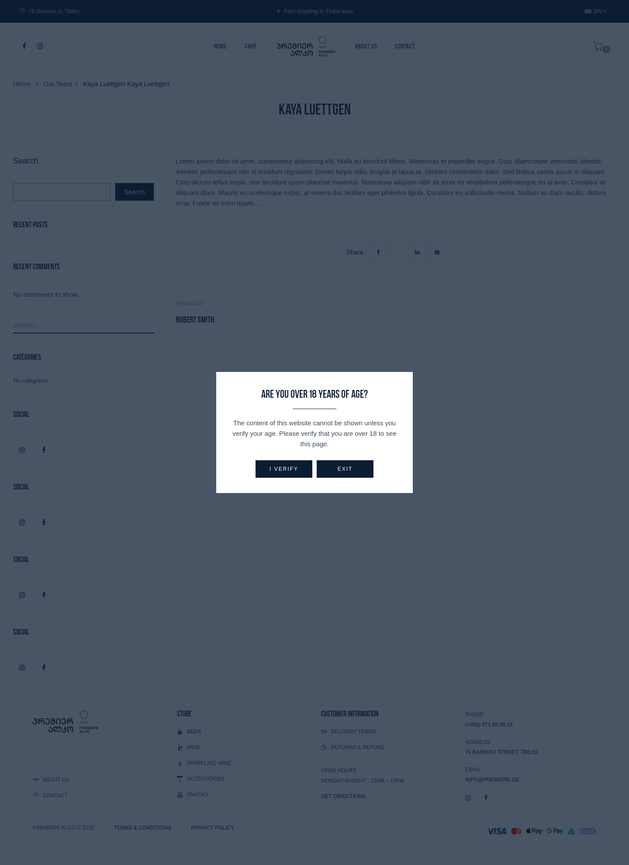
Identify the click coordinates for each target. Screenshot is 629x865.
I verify (284, 469)
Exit (345, 469)
